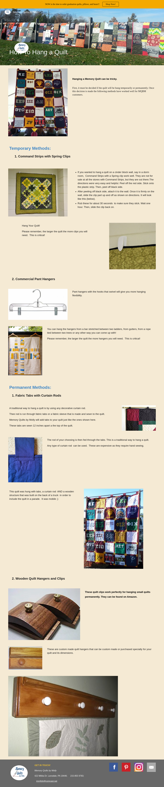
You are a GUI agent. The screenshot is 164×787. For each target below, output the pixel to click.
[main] (44, 37)
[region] (82, 4)
